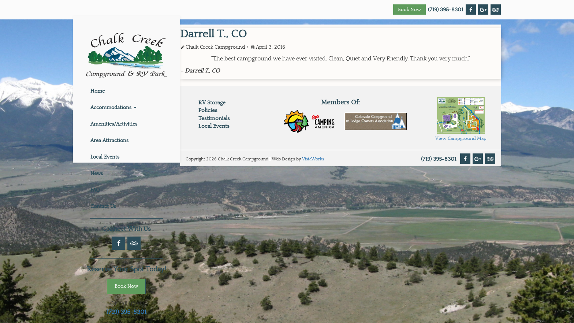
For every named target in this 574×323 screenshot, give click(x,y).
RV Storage (211, 103)
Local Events (104, 157)
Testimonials (214, 118)
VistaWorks (313, 159)
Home (97, 91)
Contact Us (103, 206)
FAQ (95, 190)
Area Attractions (109, 141)
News (96, 174)
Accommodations (113, 108)
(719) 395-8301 (445, 10)
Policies (207, 110)
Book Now (409, 9)
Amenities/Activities (113, 124)
